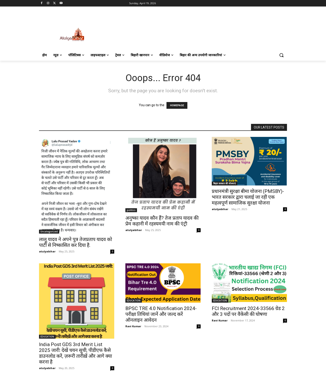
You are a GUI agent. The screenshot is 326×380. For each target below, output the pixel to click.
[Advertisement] (197, 29)
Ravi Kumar (133, 326)
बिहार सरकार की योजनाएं (224, 183)
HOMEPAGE (177, 105)
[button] (281, 55)
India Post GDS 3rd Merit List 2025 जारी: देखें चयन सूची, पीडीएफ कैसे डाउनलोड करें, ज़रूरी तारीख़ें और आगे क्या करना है (75, 353)
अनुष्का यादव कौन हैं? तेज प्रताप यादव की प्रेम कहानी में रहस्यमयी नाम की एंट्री (162, 221)
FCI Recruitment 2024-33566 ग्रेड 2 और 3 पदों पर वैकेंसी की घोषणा (248, 311)
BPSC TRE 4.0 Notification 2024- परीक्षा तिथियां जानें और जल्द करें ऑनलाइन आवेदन (161, 314)
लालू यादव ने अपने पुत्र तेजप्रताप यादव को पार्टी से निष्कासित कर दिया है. (75, 242)
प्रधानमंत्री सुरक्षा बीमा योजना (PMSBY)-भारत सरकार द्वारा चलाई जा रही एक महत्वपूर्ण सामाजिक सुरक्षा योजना (248, 197)
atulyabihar (47, 251)
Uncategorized (49, 231)
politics (131, 210)
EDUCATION (47, 336)
